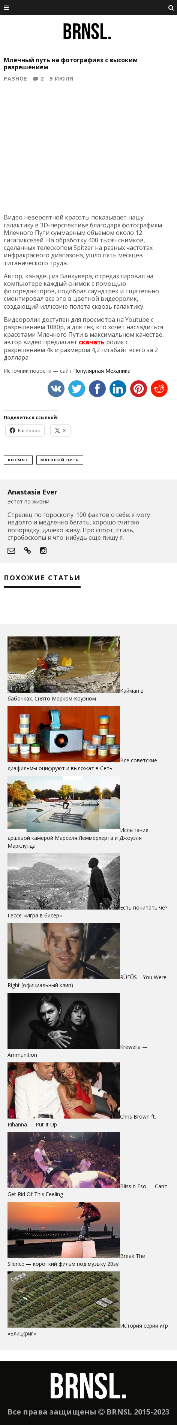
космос (18, 459)
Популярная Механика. (102, 370)
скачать (92, 342)
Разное (15, 78)
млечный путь (59, 459)
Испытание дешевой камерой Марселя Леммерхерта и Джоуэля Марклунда (78, 837)
